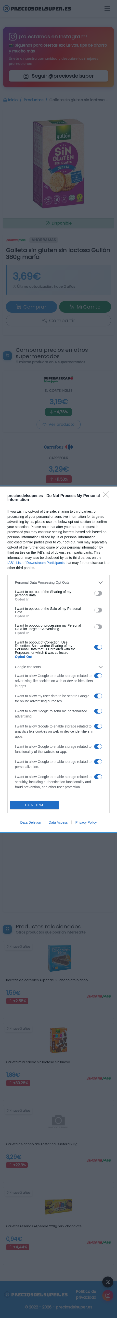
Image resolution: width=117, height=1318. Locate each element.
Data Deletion (30, 822)
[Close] (107, 496)
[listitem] (58, 582)
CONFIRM (34, 805)
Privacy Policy (86, 822)
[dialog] (58, 659)
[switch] (98, 593)
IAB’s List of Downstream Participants (36, 563)
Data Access (58, 822)
